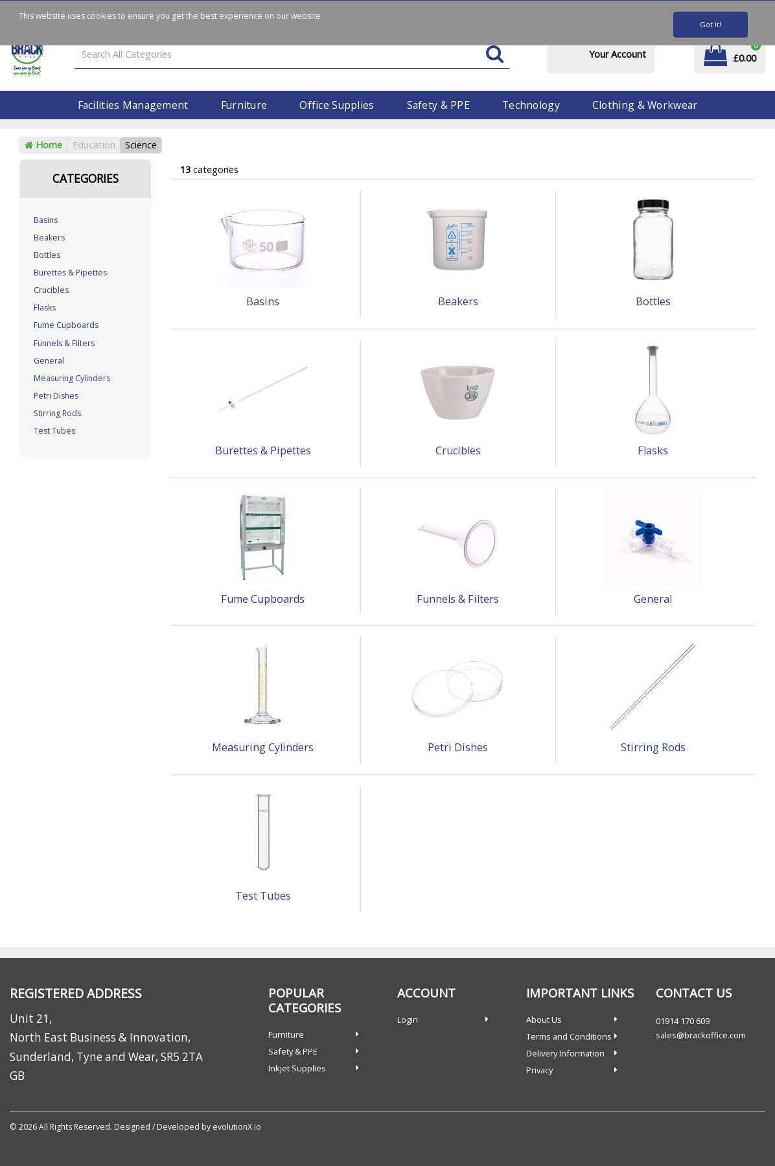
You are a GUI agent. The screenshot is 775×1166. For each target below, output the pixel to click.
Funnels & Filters (64, 343)
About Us (544, 1019)
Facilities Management (133, 105)
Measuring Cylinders (72, 378)
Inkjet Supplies (297, 1068)
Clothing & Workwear (644, 105)
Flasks (45, 307)
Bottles (47, 255)
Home (43, 145)
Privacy (539, 1070)
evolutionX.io (237, 1126)
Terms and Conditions (569, 1036)
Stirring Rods (57, 413)
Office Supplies (336, 105)
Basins (46, 220)
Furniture (244, 105)
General (49, 360)
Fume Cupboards (66, 325)
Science (141, 145)
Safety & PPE (438, 105)
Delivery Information (565, 1053)
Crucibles (51, 290)
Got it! (710, 24)
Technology (531, 105)
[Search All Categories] (292, 55)
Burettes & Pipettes (70, 272)
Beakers (49, 237)
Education (94, 145)
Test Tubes (54, 430)
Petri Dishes (56, 395)
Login (407, 1019)
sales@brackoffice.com (701, 1035)
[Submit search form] (494, 54)
